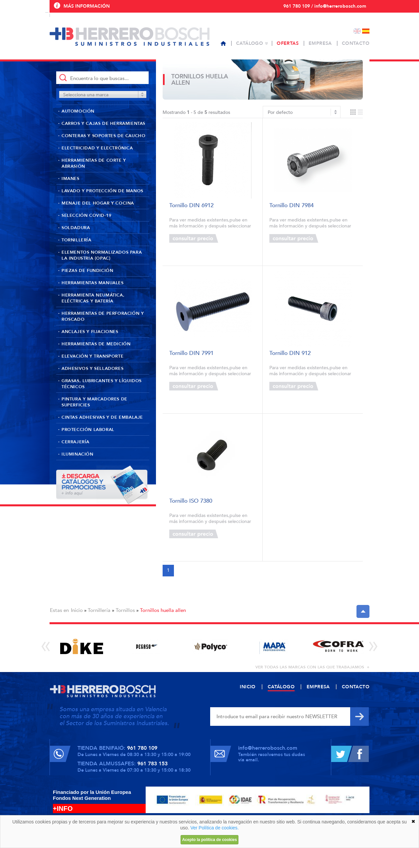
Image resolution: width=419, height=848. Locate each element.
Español (365, 31)
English (357, 31)
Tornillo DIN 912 (290, 353)
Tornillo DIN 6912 (191, 205)
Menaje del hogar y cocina (98, 203)
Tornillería (76, 240)
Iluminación (77, 454)
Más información (87, 6)
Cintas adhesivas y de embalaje (102, 417)
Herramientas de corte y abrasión (94, 163)
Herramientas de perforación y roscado (103, 316)
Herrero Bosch (130, 36)
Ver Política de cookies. (214, 827)
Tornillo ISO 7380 (190, 501)
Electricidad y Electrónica (97, 148)
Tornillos (125, 610)
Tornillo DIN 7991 (191, 353)
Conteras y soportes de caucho (103, 136)
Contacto (355, 43)
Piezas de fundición (87, 271)
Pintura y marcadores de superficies (94, 402)
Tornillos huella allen (163, 610)
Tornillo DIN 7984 (291, 205)
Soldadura (76, 228)
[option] (82, 646)
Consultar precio (193, 238)
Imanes (70, 179)
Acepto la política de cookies (209, 839)
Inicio (77, 610)
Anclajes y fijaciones (90, 332)
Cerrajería (75, 442)
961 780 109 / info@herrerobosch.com (324, 6)
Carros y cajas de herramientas (103, 124)
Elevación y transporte (92, 356)
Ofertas (288, 43)
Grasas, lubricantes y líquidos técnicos (102, 384)
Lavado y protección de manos (102, 191)
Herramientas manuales (93, 283)
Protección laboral (88, 430)
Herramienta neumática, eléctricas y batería (93, 298)
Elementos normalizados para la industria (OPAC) (102, 255)
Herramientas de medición (96, 344)
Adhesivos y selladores (92, 369)
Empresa (320, 43)
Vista (356, 112)
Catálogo (249, 43)
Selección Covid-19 (87, 215)
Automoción (78, 111)
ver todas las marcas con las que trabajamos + (312, 667)
